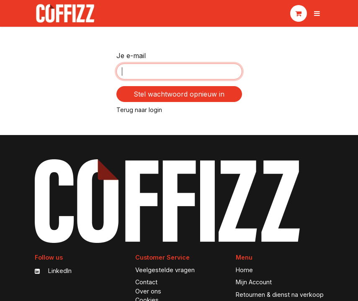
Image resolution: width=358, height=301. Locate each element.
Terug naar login (139, 109)
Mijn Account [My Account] (254, 282)
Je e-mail (131, 55)
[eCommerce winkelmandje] (298, 13)
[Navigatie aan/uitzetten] (317, 13)
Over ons (148, 291)
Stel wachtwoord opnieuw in (179, 94)
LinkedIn (53, 270)
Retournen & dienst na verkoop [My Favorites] (280, 294)
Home (244, 269)
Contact (146, 282)
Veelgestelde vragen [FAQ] (165, 269)
